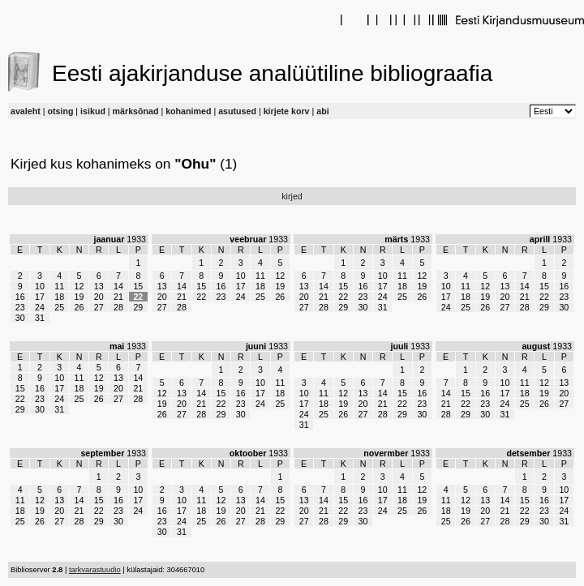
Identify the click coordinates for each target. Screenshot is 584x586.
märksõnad (136, 111)
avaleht (26, 111)
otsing (60, 111)
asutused (237, 111)
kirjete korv (287, 111)
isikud (92, 111)
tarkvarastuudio (95, 570)
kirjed (291, 196)
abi (322, 111)
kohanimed (188, 111)
